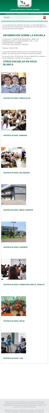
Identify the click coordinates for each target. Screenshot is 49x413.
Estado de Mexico (10, 14)
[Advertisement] (24, 381)
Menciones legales (11, 410)
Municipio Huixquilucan (23, 14)
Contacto (23, 410)
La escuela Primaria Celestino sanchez (24, 9)
